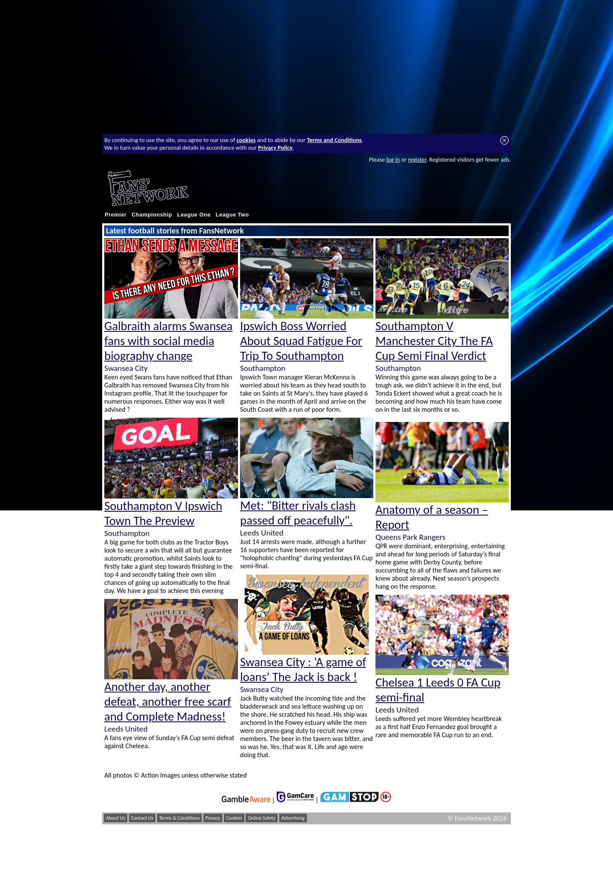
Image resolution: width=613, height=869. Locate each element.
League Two (232, 215)
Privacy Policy (275, 147)
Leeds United (126, 729)
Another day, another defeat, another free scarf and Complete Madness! (167, 701)
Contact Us (142, 818)
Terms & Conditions (179, 818)
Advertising (293, 818)
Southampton (126, 533)
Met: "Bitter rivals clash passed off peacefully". (298, 513)
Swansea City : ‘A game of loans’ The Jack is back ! (303, 669)
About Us (115, 818)
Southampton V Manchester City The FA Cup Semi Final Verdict (434, 341)
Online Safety (261, 818)
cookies (246, 140)
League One (193, 215)
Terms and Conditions (334, 140)
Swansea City (126, 368)
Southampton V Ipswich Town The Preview (163, 513)
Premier (115, 215)
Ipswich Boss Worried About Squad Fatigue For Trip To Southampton (301, 341)
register (417, 159)
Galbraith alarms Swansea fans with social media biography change (168, 341)
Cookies (234, 818)
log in (393, 159)
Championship (152, 215)
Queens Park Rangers (410, 537)
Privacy (213, 818)
